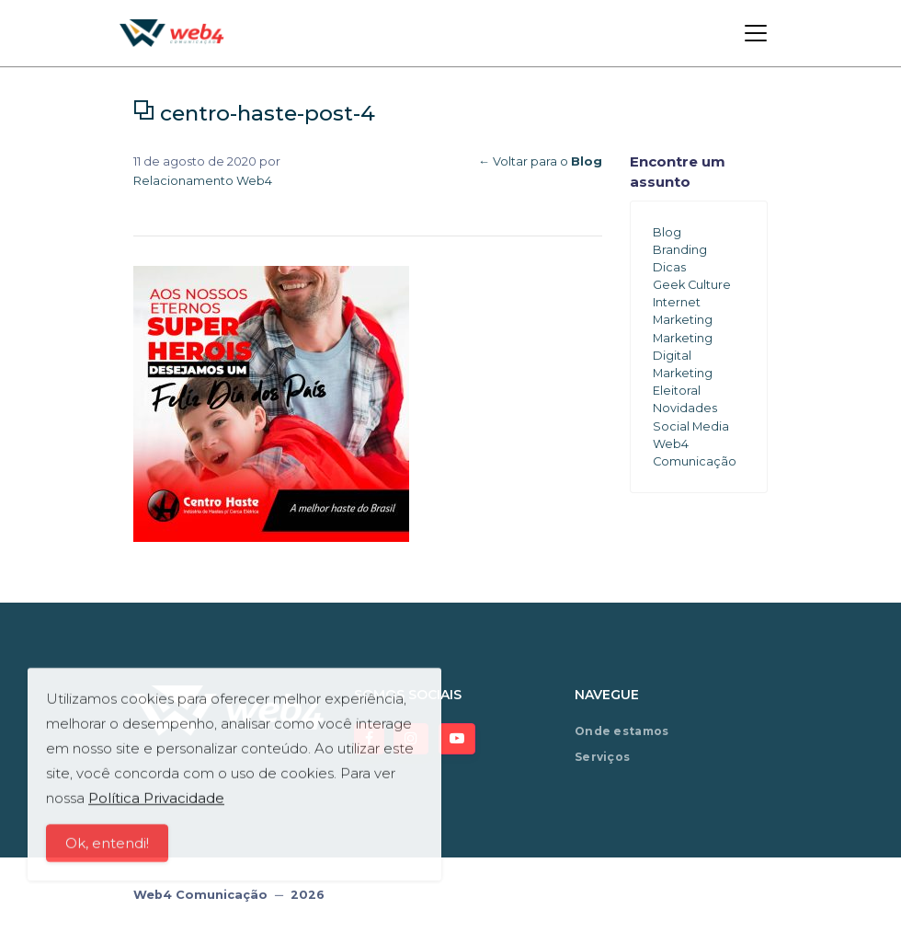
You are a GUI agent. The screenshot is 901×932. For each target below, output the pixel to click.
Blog (667, 232)
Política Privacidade (156, 802)
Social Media (691, 426)
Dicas (669, 267)
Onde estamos (622, 731)
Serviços (602, 757)
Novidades (685, 408)
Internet (677, 302)
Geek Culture (692, 285)
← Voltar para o (540, 161)
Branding (680, 250)
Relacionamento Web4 (202, 181)
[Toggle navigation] (755, 33)
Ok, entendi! (107, 847)
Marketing (683, 320)
